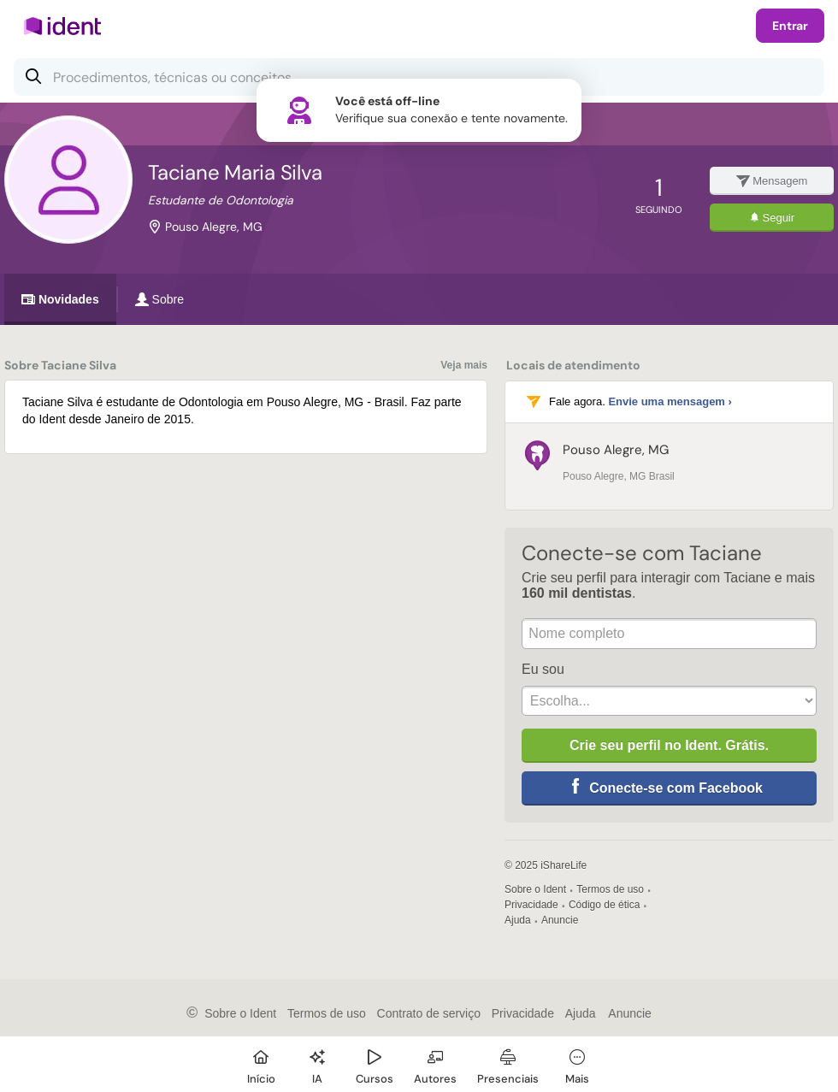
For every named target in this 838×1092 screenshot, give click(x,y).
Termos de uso (610, 889)
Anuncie (559, 920)
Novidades (60, 299)
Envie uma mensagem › (670, 401)
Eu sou (543, 669)
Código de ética (604, 905)
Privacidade (531, 905)
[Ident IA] (317, 1064)
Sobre (159, 299)
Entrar (790, 25)
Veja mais (463, 365)
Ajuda (518, 920)
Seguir (771, 217)
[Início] (261, 1064)
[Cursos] (374, 1064)
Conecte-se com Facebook (676, 788)
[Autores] (435, 1064)
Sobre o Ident (535, 889)
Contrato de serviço (429, 1013)
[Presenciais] (508, 1064)
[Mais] (577, 1064)
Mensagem (772, 180)
